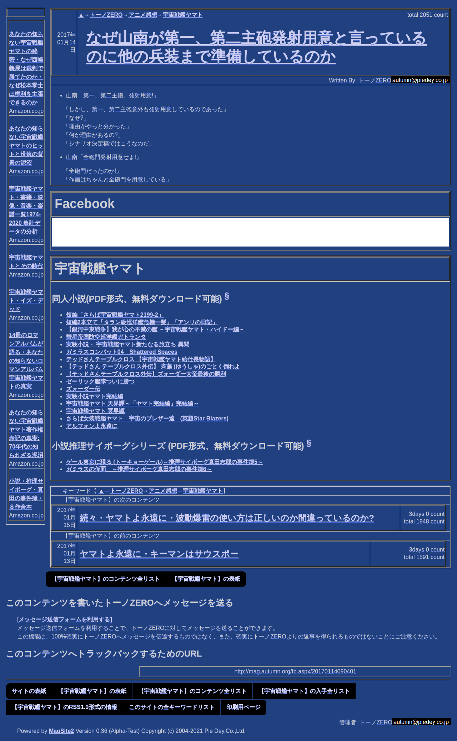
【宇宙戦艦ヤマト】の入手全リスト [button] (304, 691)
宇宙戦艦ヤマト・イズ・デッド (26, 300)
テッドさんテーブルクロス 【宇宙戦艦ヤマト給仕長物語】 (141, 359)
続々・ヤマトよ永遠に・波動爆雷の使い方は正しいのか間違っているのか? (227, 518)
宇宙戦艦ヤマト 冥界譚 (95, 411)
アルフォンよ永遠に (91, 426)
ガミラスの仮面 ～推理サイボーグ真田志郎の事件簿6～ (139, 469)
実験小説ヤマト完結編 (94, 396)
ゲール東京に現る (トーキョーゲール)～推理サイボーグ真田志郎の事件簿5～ (164, 462)
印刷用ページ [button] (243, 707)
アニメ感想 (143, 15)
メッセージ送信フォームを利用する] (65, 619)
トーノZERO (106, 15)
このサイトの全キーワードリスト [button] (172, 707)
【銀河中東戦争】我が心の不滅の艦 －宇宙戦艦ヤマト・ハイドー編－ (155, 329)
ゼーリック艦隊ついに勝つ (100, 381)
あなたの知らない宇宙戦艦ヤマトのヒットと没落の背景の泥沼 (26, 145)
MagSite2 (61, 731)
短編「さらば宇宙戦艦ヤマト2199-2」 (115, 315)
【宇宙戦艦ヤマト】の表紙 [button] (206, 579)
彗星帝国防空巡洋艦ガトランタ (106, 337)
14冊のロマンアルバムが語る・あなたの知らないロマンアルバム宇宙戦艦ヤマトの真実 (26, 360)
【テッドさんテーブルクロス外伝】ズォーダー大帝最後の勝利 (146, 374)
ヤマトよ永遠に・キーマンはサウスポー (159, 554)
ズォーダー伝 (83, 389)
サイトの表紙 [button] (29, 691)
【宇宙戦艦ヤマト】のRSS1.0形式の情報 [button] (64, 707)
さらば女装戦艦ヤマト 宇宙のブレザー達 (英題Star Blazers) (147, 418)
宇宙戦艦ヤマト (183, 15)
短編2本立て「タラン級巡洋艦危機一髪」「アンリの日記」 (142, 322)
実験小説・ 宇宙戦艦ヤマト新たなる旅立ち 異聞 (127, 344)
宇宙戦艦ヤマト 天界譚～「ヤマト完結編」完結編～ (132, 403)
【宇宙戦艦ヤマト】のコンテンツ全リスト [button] (105, 579)
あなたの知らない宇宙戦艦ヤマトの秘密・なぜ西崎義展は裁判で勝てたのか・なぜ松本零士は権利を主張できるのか (26, 68)
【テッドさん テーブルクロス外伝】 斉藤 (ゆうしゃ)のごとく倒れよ (153, 366)
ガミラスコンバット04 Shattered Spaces (121, 352)
